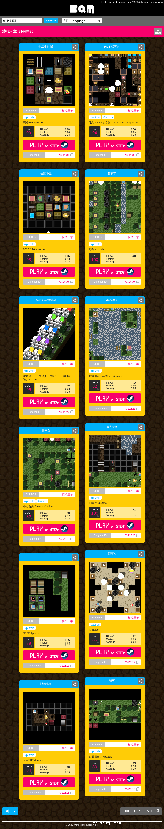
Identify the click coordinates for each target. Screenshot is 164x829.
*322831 (66, 155)
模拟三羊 (67, 110)
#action (95, 117)
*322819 (66, 539)
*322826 (66, 281)
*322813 (66, 792)
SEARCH (51, 20)
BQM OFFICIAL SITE (141, 811)
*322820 (132, 535)
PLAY (49, 144)
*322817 (132, 662)
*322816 (66, 665)
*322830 (132, 155)
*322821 (132, 408)
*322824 (133, 285)
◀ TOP (10, 811)
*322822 (66, 412)
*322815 (132, 789)
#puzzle (29, 117)
